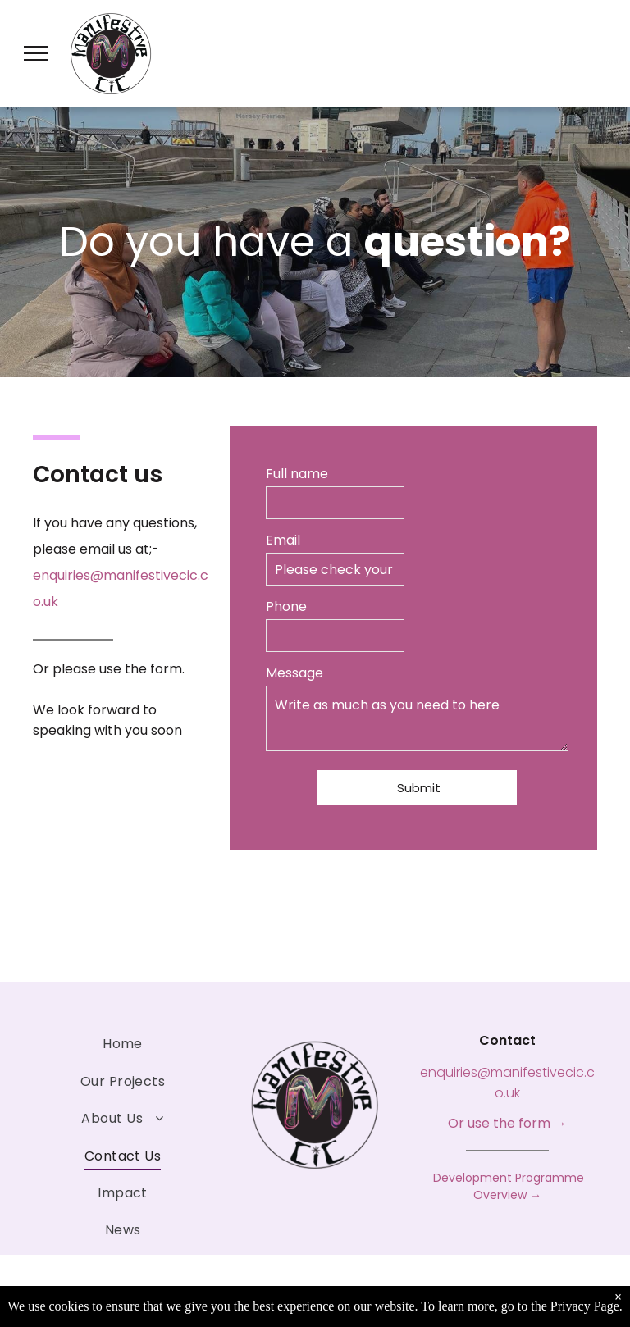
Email (283, 540)
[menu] (36, 53)
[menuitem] (122, 1043)
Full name (297, 473)
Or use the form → (507, 1123)
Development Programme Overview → (507, 1186)
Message (294, 673)
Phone (286, 606)
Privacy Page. (586, 1306)
